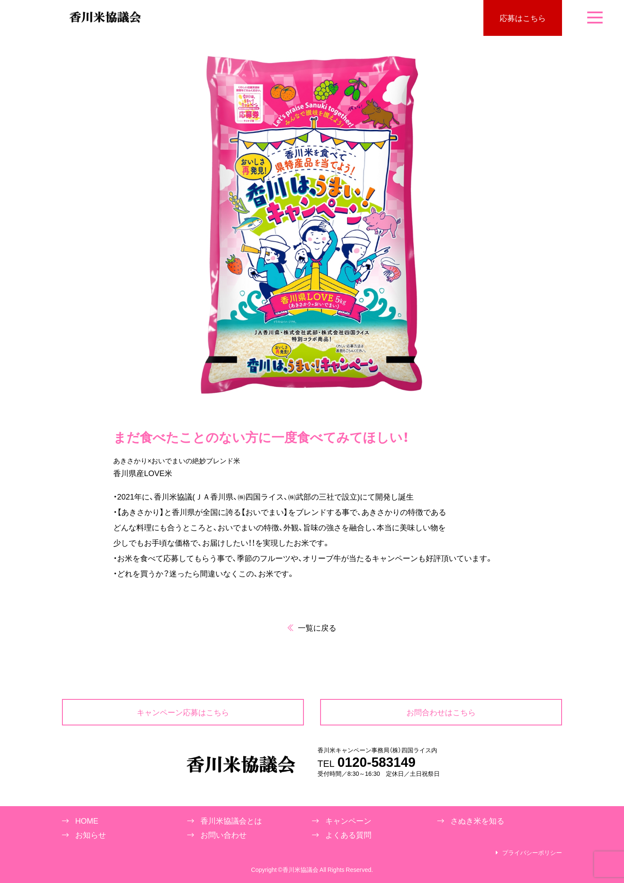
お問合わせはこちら (441, 712)
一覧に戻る (312, 628)
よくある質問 (348, 835)
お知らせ (90, 835)
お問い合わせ (223, 835)
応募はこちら (523, 17)
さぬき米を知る (477, 821)
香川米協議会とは (231, 821)
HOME (86, 821)
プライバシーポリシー (532, 852)
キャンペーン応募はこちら (183, 712)
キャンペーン (348, 821)
